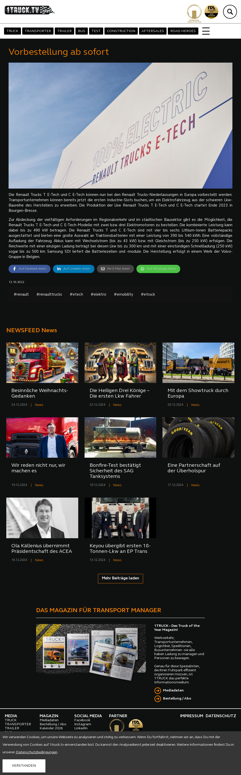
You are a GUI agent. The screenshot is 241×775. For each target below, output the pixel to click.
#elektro (98, 295)
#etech (76, 295)
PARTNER (118, 716)
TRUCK (12, 31)
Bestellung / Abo (177, 699)
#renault (21, 295)
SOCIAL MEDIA (88, 716)
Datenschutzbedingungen (36, 752)
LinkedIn (81, 728)
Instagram (82, 724)
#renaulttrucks (49, 295)
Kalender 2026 (51, 728)
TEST (96, 31)
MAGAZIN (49, 716)
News (39, 405)
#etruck (148, 295)
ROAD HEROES (183, 31)
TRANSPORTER (38, 31)
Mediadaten (173, 690)
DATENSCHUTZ (221, 716)
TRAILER (64, 31)
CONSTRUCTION (121, 31)
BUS (81, 31)
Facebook (82, 720)
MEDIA (11, 716)
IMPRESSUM (191, 716)
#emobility (123, 295)
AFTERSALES (153, 31)
